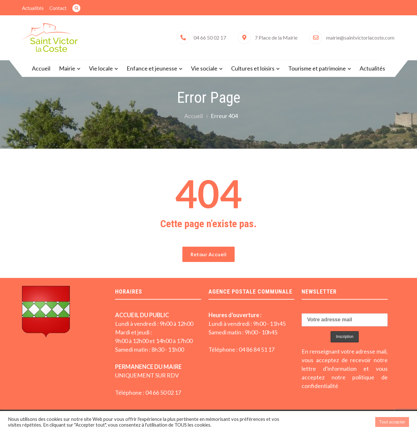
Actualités (33, 8)
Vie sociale (204, 68)
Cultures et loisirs (252, 68)
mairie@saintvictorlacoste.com (360, 37)
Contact (58, 8)
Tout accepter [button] (392, 421)
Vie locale (101, 68)
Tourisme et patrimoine (317, 68)
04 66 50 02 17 (210, 37)
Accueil (41, 68)
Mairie (67, 68)
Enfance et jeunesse (152, 68)
